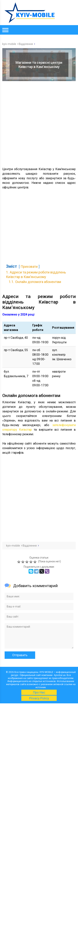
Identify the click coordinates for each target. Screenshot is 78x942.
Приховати (29, 267)
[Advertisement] (39, 123)
